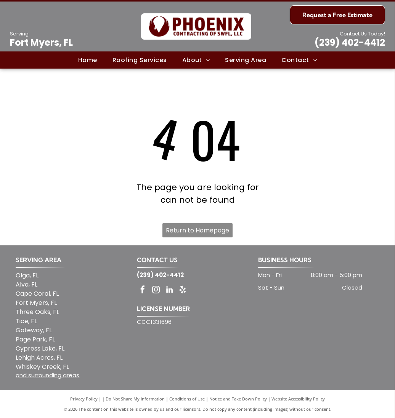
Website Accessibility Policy (298, 399)
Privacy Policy (84, 399)
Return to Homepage (197, 230)
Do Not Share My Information (135, 399)
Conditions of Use (187, 399)
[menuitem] (88, 59)
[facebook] (142, 290)
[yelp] (182, 290)
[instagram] (156, 290)
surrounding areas (53, 375)
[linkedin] (169, 290)
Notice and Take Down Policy (238, 399)
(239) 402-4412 (350, 42)
